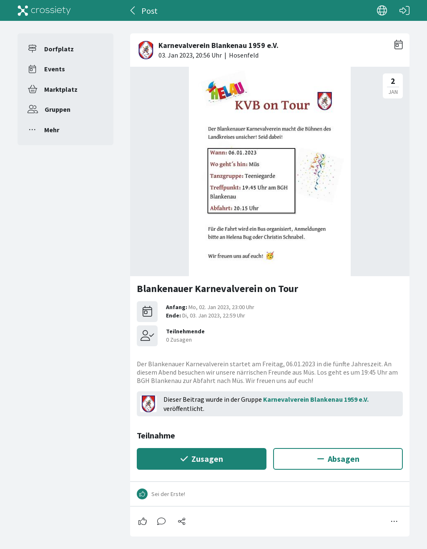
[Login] (404, 10)
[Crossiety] (44, 10)
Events (54, 69)
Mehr (51, 130)
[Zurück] (133, 10)
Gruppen (57, 109)
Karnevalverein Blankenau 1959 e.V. (316, 399)
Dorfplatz (59, 49)
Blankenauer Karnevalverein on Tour (217, 288)
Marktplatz (61, 89)
